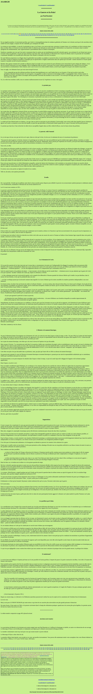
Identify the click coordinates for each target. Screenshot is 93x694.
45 (79, 33)
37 (64, 33)
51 (90, 33)
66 (45, 35)
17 (27, 33)
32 (55, 33)
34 (59, 33)
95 (78, 649)
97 (82, 649)
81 (73, 35)
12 (17, 33)
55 (24, 35)
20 (33, 33)
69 (50, 35)
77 (65, 35)
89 (67, 649)
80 (71, 35)
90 (69, 649)
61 (36, 35)
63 (39, 35)
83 (56, 649)
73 (58, 35)
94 (76, 649)
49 (87, 33)
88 (65, 649)
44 (77, 33)
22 (36, 33)
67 (47, 35)
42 (73, 33)
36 (62, 33)
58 (30, 35)
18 (29, 33)
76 (63, 35)
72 (56, 35)
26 (44, 33)
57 (28, 35)
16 (25, 33)
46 (81, 33)
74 (60, 35)
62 (37, 35)
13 (19, 647)
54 (23, 35)
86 (62, 649)
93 (75, 649)
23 (38, 33)
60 (34, 35)
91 (71, 649)
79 (69, 35)
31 (53, 33)
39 (68, 33)
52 (19, 35)
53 (21, 35)
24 (40, 33)
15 (23, 33)
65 (43, 35)
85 (60, 649)
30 (51, 33)
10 (14, 33)
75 (62, 35)
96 (80, 649)
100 (88, 649)
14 (21, 33)
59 (32, 35)
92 (73, 649)
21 (34, 33)
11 (15, 33)
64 (41, 35)
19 (31, 33)
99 (86, 649)
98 (84, 649)
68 (49, 35)
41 (72, 33)
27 (46, 33)
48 (85, 33)
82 (54, 649)
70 (52, 35)
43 (75, 33)
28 (47, 33)
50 (88, 33)
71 (54, 35)
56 (26, 35)
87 (63, 649)
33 (57, 33)
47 (83, 33)
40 (70, 33)
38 (66, 33)
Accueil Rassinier (50, 5)
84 (58, 649)
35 (60, 33)
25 (42, 33)
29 (49, 33)
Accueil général (42, 5)
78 (67, 35)
